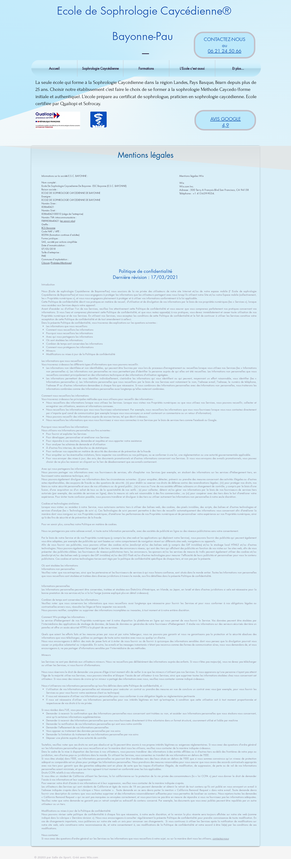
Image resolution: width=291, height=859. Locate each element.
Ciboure (46, 262)
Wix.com (92, 857)
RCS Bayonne (48, 227)
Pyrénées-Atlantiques (61, 262)
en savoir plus (68, 220)
